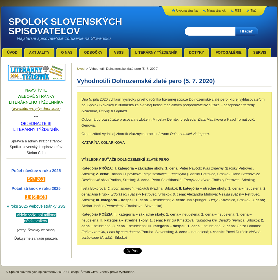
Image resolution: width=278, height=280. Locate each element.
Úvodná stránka (187, 10)
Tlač (253, 10)
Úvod (81, 68)
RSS (238, 10)
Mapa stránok (216, 10)
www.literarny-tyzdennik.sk (36, 108)
